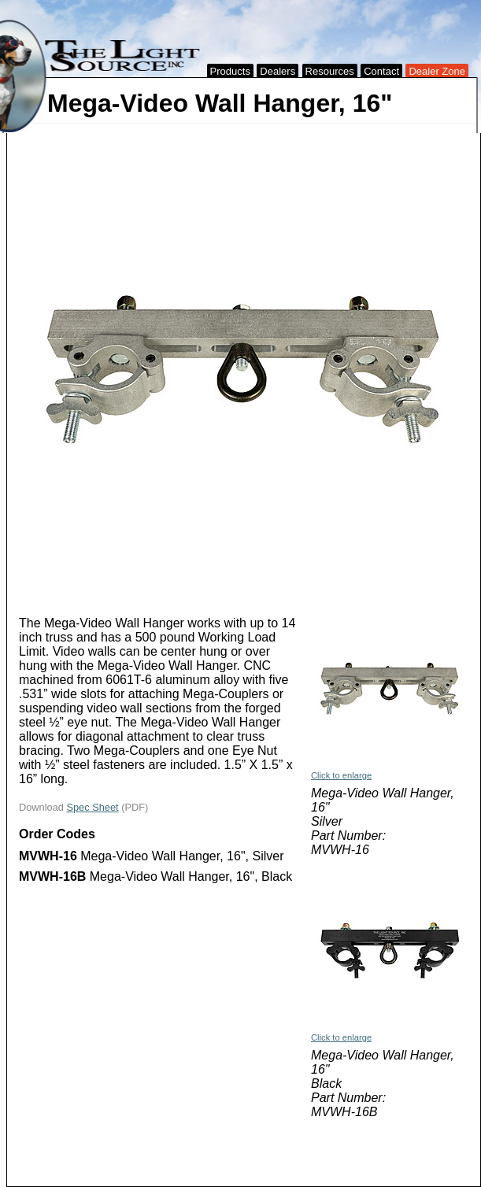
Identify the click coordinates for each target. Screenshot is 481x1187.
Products (230, 71)
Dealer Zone (437, 71)
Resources (329, 71)
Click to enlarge (341, 775)
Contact (381, 71)
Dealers (277, 71)
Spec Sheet (92, 807)
